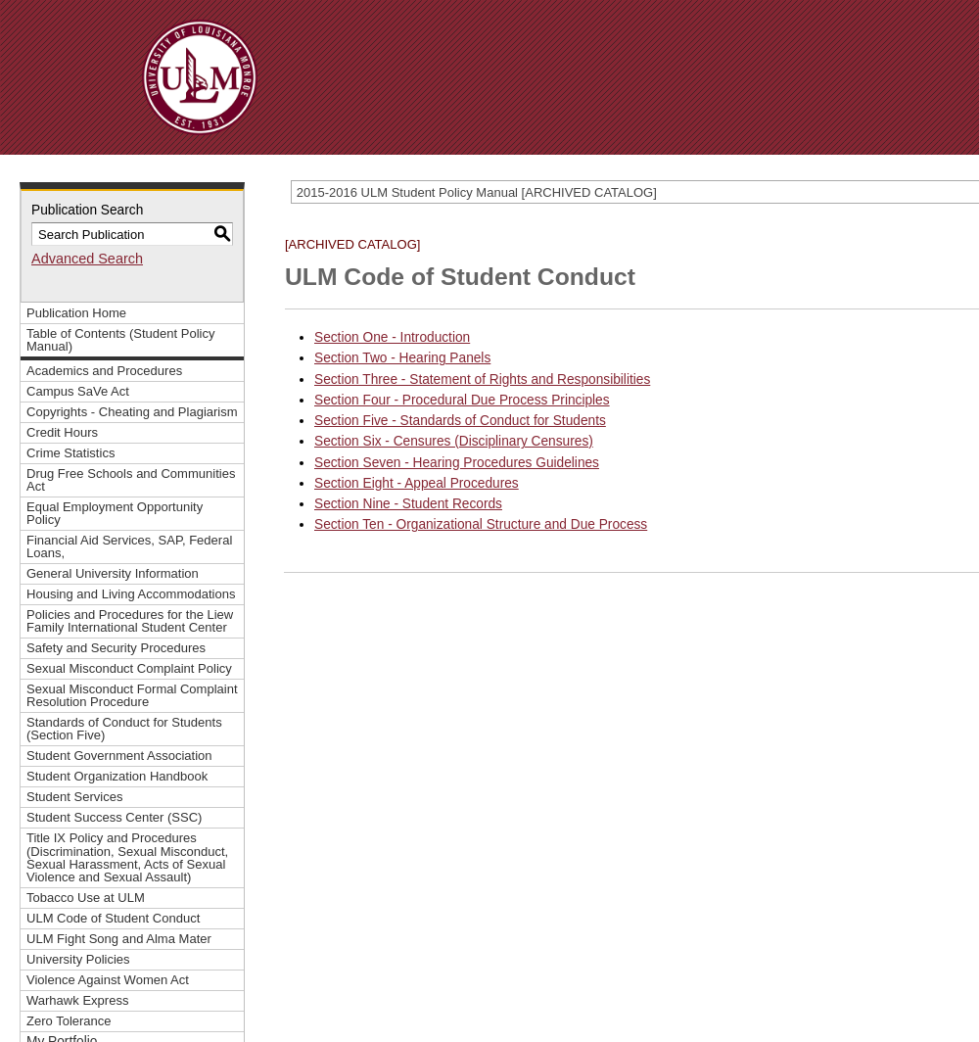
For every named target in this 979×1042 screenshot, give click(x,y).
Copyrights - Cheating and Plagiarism (132, 411)
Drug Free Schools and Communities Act (130, 480)
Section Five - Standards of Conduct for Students (460, 420)
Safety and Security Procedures (116, 647)
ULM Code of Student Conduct (113, 918)
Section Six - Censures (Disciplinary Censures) (453, 441)
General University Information (112, 573)
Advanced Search (87, 258)
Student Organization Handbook (117, 776)
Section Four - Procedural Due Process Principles (462, 400)
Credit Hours (62, 432)
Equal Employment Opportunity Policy (114, 513)
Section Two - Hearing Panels (402, 358)
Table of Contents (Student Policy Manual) (120, 340)
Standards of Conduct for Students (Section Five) (124, 728)
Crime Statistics (70, 453)
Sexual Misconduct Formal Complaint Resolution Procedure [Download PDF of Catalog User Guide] (132, 695)
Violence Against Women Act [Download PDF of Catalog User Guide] (107, 979)
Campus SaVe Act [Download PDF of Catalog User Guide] (77, 391)
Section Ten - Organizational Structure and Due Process (480, 524)
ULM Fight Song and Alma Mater (118, 938)
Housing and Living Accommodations (130, 594)
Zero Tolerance (69, 1021)
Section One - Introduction (392, 337)
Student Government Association (119, 755)
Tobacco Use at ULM (85, 897)
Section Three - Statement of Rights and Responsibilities (482, 379)
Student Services (74, 796)
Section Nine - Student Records (408, 504)
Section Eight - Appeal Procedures (416, 483)
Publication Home (76, 313)
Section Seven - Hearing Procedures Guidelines (456, 462)
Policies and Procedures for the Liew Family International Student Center (129, 621)
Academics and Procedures (104, 370)
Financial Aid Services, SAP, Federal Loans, (129, 546)
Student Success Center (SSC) (114, 817)
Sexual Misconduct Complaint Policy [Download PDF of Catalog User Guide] (129, 668)
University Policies (78, 959)
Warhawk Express (77, 1000)
